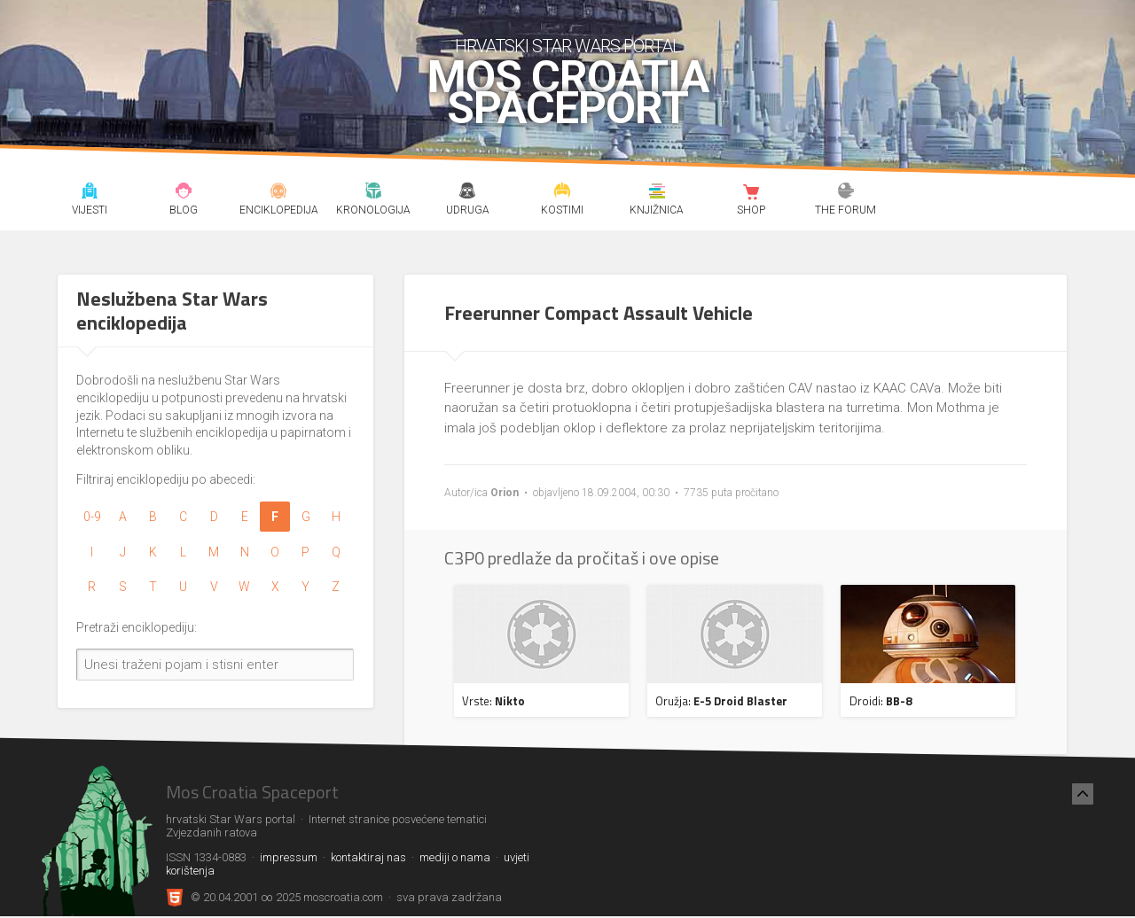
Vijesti (89, 193)
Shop (751, 193)
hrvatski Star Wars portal (568, 46)
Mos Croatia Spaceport (567, 93)
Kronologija (373, 193)
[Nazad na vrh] (1082, 794)
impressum (288, 857)
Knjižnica (656, 193)
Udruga (468, 193)
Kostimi (563, 193)
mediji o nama (454, 857)
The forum (846, 193)
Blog (184, 193)
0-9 (92, 517)
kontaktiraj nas (368, 857)
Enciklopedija (279, 193)
